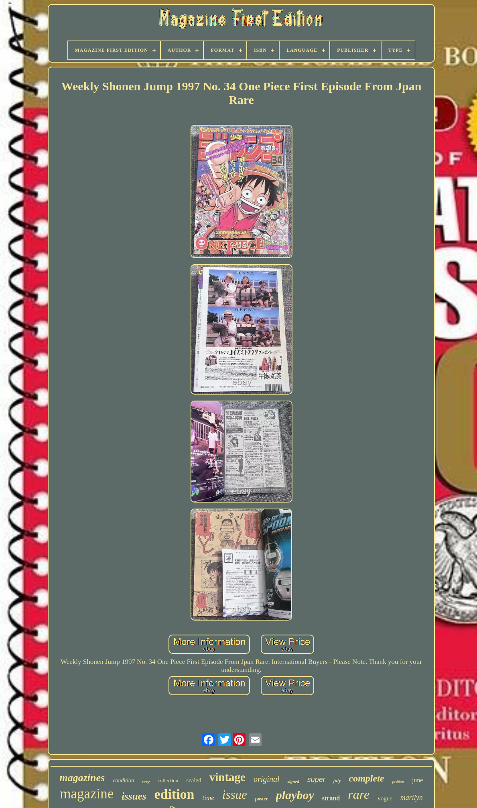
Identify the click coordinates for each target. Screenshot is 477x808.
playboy (295, 795)
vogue (385, 798)
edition (174, 794)
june (417, 780)
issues (134, 796)
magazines (82, 778)
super (316, 779)
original (266, 779)
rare (358, 794)
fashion (398, 782)
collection (168, 780)
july (337, 781)
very (146, 781)
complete (366, 778)
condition (123, 780)
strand (331, 798)
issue (234, 795)
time (208, 798)
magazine (87, 794)
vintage (227, 777)
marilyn (411, 798)
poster (261, 799)
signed (293, 781)
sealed (193, 780)
